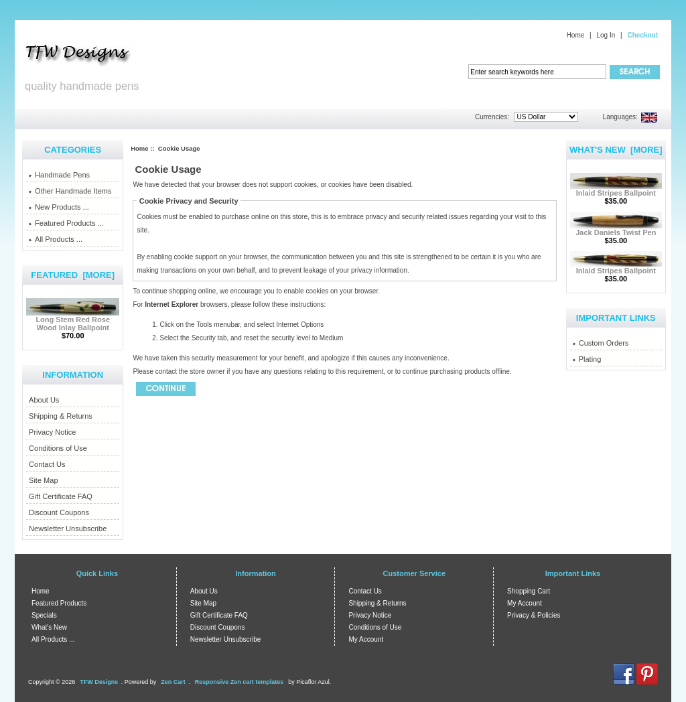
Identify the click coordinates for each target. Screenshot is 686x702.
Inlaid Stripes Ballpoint (616, 189)
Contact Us (47, 464)
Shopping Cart (528, 591)
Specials (44, 615)
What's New (49, 627)
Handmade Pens (59, 175)
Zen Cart (173, 682)
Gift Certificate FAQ (60, 496)
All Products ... (55, 239)
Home (576, 35)
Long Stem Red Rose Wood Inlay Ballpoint (72, 320)
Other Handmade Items (70, 191)
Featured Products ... (66, 223)
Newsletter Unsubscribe (68, 528)
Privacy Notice (52, 432)
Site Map (43, 480)
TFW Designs (99, 682)
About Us (44, 400)
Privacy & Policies (533, 615)
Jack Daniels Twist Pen (616, 229)
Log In (605, 35)
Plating (587, 359)
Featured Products (58, 603)
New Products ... (59, 207)
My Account (365, 639)
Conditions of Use (58, 448)
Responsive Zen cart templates (239, 682)
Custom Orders (601, 343)
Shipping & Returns (60, 416)
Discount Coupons (59, 512)
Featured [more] (73, 275)
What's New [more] (616, 150)
